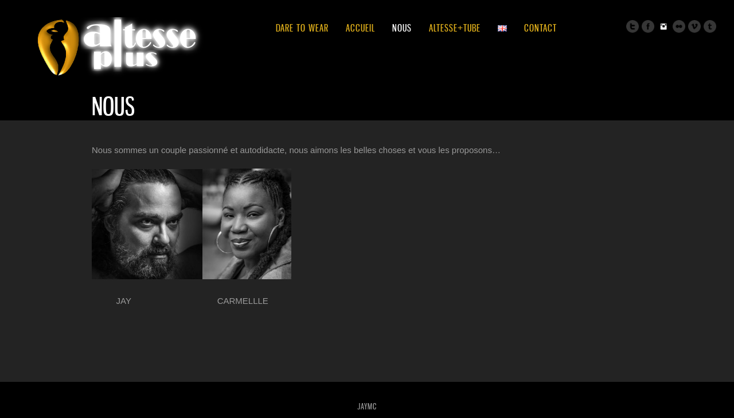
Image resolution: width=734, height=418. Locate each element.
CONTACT (540, 28)
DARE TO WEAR (302, 28)
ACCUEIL (360, 28)
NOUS (402, 28)
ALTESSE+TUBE (455, 28)
